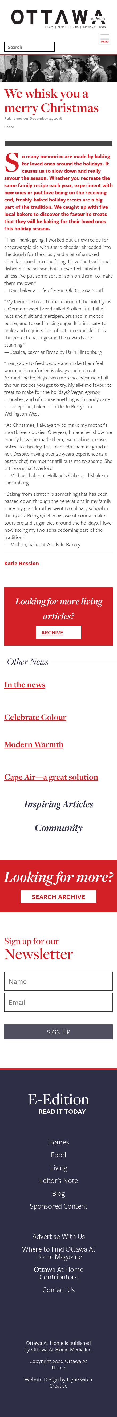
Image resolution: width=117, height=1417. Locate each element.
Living (58, 1167)
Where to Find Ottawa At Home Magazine (58, 1252)
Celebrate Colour (35, 717)
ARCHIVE (52, 632)
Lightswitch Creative (70, 1382)
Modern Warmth (33, 744)
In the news (24, 684)
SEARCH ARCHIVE (58, 896)
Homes (58, 1142)
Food (58, 1154)
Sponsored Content (58, 1206)
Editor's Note (58, 1180)
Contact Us (58, 1289)
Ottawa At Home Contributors (58, 1272)
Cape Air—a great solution (51, 776)
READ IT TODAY (62, 1111)
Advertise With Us (58, 1236)
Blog (58, 1193)
